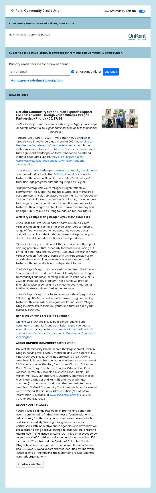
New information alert (120, 11)
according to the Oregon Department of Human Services (54, 143)
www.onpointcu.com (63, 395)
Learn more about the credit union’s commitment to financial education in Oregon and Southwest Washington (56, 333)
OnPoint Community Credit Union (75, 170)
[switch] (142, 11)
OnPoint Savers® (64, 174)
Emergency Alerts (89, 72)
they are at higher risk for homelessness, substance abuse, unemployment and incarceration (50, 160)
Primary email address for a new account (38, 64)
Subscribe (111, 72)
